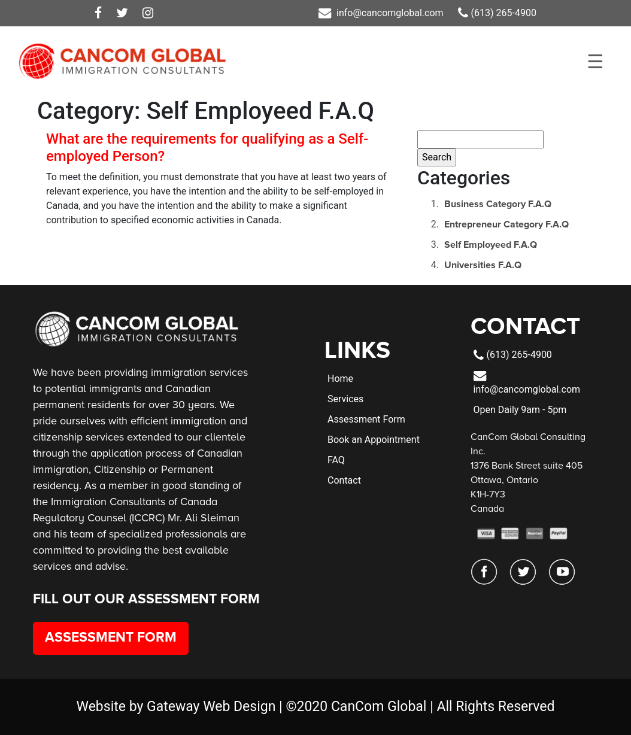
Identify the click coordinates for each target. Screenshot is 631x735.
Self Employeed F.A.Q (490, 245)
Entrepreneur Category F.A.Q (506, 224)
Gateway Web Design (211, 706)
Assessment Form (111, 638)
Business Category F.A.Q (497, 204)
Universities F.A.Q (482, 265)
